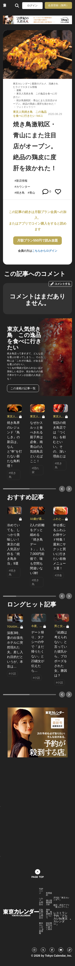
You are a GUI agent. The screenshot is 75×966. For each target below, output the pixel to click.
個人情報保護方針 (49, 903)
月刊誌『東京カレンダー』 (61, 899)
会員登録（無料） (58, 5)
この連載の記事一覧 (23, 388)
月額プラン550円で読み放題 (37, 240)
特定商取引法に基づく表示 (49, 926)
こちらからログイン (44, 250)
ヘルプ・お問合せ (41, 902)
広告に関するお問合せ (41, 914)
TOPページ (41, 891)
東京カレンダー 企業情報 (41, 928)
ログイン (32, 5)
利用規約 (49, 894)
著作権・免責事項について (49, 914)
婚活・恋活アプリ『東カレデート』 (61, 906)
